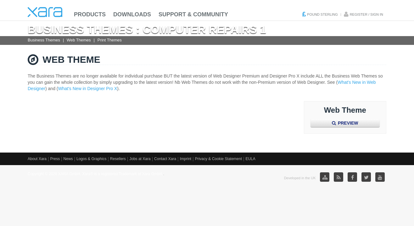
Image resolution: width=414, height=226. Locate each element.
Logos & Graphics (91, 159)
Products (90, 14)
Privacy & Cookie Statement (218, 159)
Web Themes (79, 40)
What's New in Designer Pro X (87, 88)
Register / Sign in (366, 14)
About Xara (37, 159)
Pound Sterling (322, 14)
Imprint (186, 159)
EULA (250, 159)
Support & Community (193, 14)
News (68, 159)
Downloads (132, 14)
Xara (45, 12)
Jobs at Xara (139, 159)
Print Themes (110, 40)
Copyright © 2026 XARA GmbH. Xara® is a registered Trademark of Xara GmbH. (95, 174)
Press (55, 159)
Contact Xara (165, 159)
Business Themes (44, 40)
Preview (345, 123)
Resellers (118, 159)
